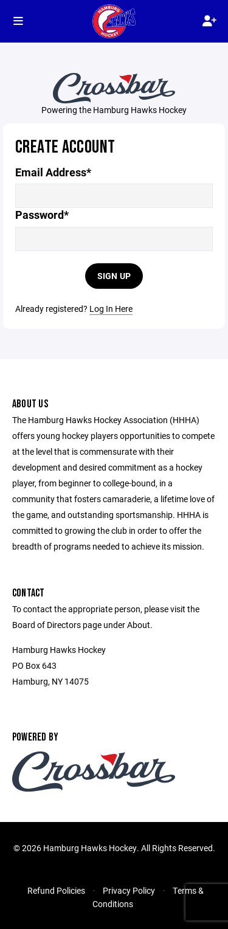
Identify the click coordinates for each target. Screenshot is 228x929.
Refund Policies (56, 890)
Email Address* (53, 172)
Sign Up (114, 275)
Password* (42, 215)
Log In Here (111, 308)
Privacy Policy (129, 890)
